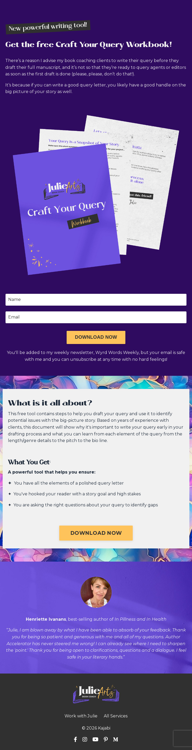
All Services (115, 715)
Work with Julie (81, 715)
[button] (96, 337)
